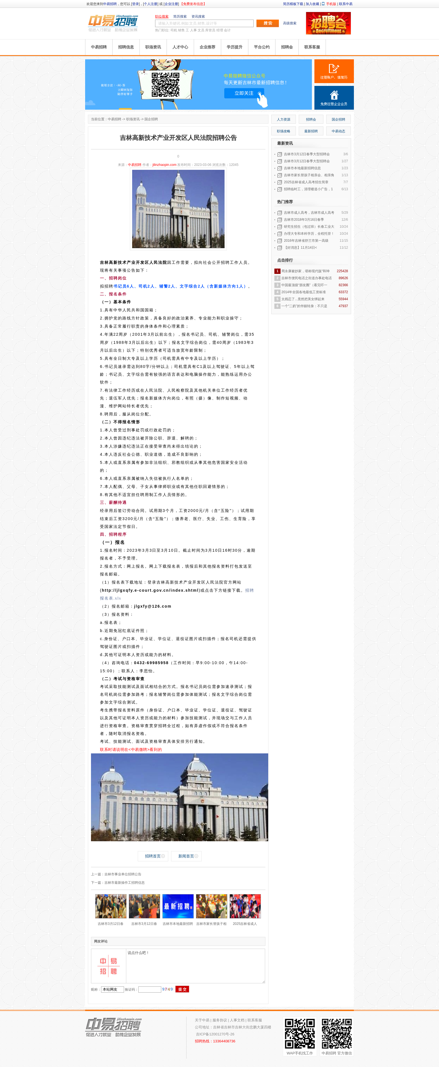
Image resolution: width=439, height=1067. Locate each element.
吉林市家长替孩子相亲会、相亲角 (309, 175)
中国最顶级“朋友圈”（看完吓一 (304, 285)
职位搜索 (162, 16)
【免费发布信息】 (193, 4)
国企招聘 (151, 119)
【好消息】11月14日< (300, 248)
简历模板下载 (293, 4)
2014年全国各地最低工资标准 (303, 292)
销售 (181, 30)
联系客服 (312, 47)
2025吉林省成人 (245, 924)
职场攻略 (283, 131)
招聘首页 (153, 856)
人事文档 (237, 1020)
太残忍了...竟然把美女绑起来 (302, 299)
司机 (174, 30)
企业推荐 (207, 47)
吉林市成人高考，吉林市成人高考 (309, 213)
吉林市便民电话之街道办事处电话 (306, 278)
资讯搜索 (198, 16)
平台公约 (262, 47)
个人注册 (150, 4)
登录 (135, 4)
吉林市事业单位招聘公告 (122, 874)
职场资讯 (153, 47)
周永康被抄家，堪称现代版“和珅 (305, 271)
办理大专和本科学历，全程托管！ (309, 234)
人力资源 (283, 119)
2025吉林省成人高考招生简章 (306, 182)
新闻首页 (186, 856)
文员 (201, 30)
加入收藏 (312, 4)
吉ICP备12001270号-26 (215, 1034)
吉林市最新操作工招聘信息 (124, 883)
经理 (219, 30)
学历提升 (234, 47)
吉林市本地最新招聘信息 (302, 168)
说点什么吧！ (195, 966)
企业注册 (171, 4)
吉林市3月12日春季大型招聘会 (307, 154)
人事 (193, 30)
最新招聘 (311, 131)
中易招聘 (110, 4)
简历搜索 (180, 16)
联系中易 (345, 4)
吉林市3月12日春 (110, 924)
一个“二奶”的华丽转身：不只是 (304, 306)
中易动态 (338, 131)
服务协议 (220, 1020)
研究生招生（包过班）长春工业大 (309, 227)
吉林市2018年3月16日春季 (304, 220)
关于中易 (202, 1020)
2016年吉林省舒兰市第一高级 (306, 241)
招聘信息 (126, 47)
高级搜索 (289, 23)
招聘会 (287, 47)
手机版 (331, 4)
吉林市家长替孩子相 (211, 924)
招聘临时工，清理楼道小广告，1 (308, 189)
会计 (227, 30)
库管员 (210, 30)
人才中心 (180, 47)
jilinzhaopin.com (164, 165)
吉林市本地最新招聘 (178, 924)
